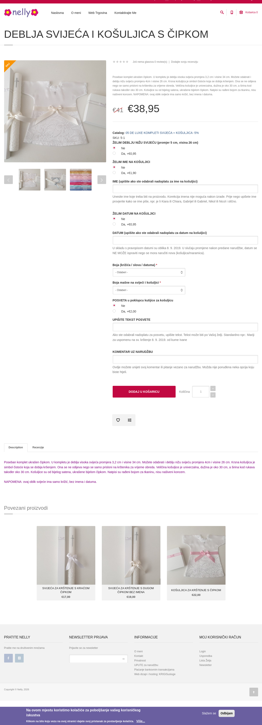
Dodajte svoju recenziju (184, 86)
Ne (123, 172)
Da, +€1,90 (128, 197)
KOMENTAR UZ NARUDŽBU (133, 376)
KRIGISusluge (166, 698)
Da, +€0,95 (128, 178)
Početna (8, 29)
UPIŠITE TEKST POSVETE (131, 344)
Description (16, 471)
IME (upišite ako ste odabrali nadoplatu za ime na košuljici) (155, 205)
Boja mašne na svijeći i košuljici (137, 306)
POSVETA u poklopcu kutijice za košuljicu (143, 324)
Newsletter (205, 689)
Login (202, 675)
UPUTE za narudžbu (146, 689)
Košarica (248, 12)
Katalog (21, 29)
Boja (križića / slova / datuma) (135, 289)
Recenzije (38, 471)
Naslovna (57, 13)
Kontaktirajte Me (125, 13)
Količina (184, 416)
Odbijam (227, 713)
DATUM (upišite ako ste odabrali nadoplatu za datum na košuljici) (160, 257)
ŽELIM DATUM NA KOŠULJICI (134, 238)
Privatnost (140, 684)
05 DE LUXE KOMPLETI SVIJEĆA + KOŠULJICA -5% (59, 29)
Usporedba (205, 680)
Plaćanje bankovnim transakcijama (154, 693)
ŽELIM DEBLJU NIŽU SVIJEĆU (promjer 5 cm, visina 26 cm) (155, 167)
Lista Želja (205, 684)
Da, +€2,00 (128, 335)
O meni (76, 13)
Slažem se (209, 713)
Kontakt (138, 680)
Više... (140, 721)
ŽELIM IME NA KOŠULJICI (131, 186)
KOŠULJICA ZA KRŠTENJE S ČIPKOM (196, 614)
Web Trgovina (97, 13)
